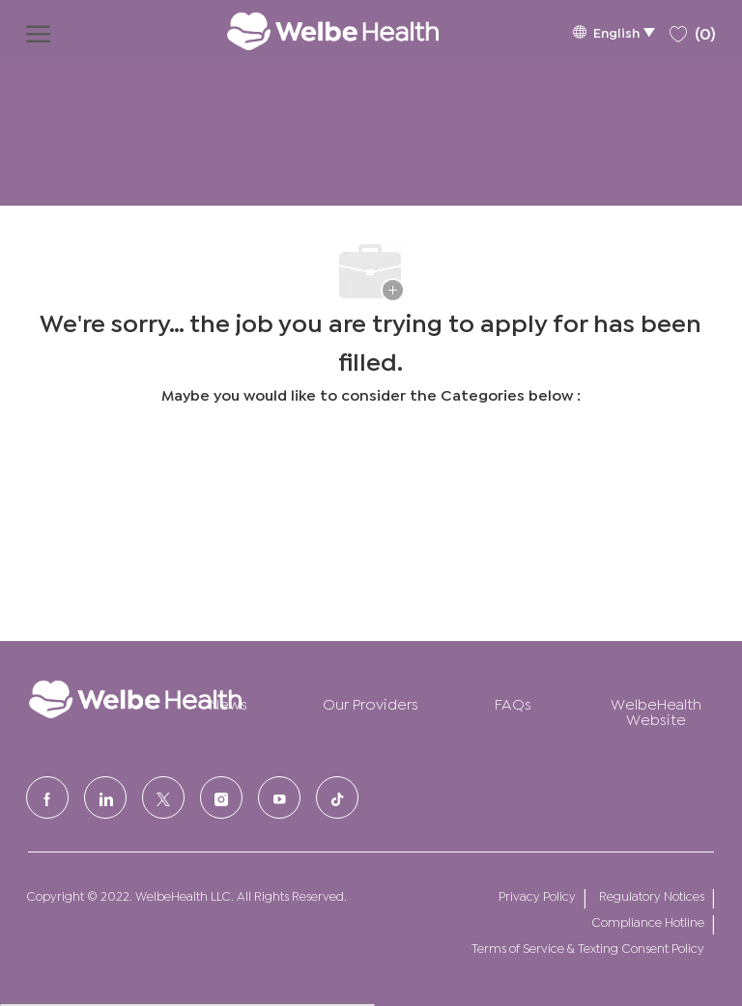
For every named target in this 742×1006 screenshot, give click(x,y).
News (228, 702)
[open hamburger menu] (38, 30)
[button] (613, 31)
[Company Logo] (313, 31)
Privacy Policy (537, 895)
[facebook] (47, 797)
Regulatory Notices (651, 895)
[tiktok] (337, 797)
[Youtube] (279, 797)
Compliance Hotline (647, 921)
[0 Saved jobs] (693, 30)
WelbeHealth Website (656, 710)
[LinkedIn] (105, 797)
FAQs (513, 702)
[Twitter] (163, 797)
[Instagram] (221, 797)
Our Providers (370, 702)
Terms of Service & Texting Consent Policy (587, 947)
